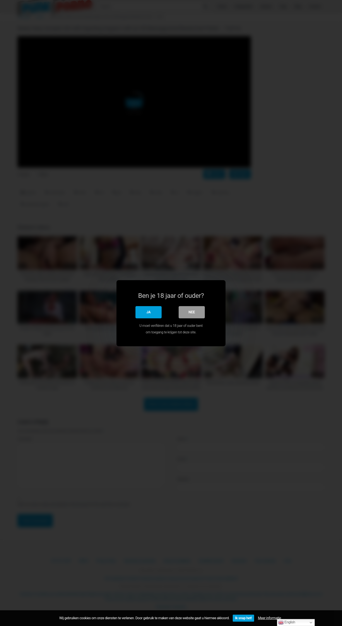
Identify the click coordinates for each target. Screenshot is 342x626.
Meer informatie (269, 618)
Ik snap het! (243, 618)
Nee (191, 312)
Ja (148, 312)
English (286, 622)
